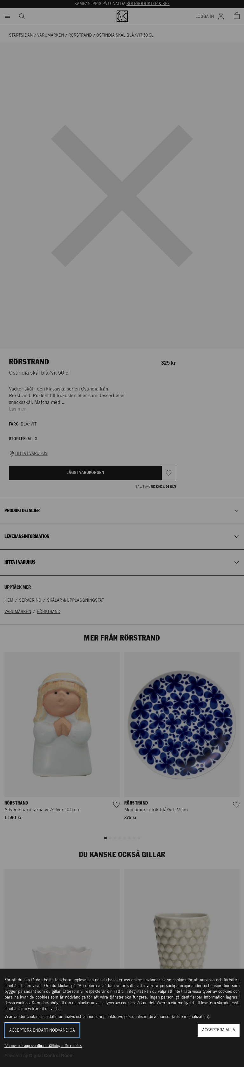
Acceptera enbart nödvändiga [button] (42, 1030)
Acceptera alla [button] (218, 1030)
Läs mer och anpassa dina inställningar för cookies (43, 1045)
